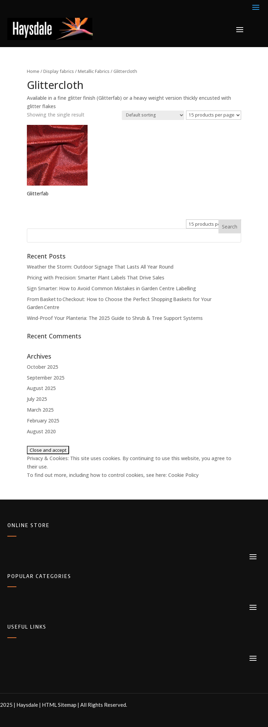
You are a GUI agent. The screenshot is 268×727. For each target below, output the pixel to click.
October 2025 (42, 367)
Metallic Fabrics (94, 71)
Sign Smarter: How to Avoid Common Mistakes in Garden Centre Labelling (111, 288)
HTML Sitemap (59, 705)
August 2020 (41, 431)
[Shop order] (153, 115)
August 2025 (41, 388)
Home (33, 71)
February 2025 (43, 420)
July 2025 (37, 399)
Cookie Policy (183, 475)
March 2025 (40, 409)
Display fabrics (58, 71)
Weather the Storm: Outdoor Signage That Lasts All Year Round (100, 266)
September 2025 (46, 377)
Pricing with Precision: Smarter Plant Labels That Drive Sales (95, 277)
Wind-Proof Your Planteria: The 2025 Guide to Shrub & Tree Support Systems (115, 318)
